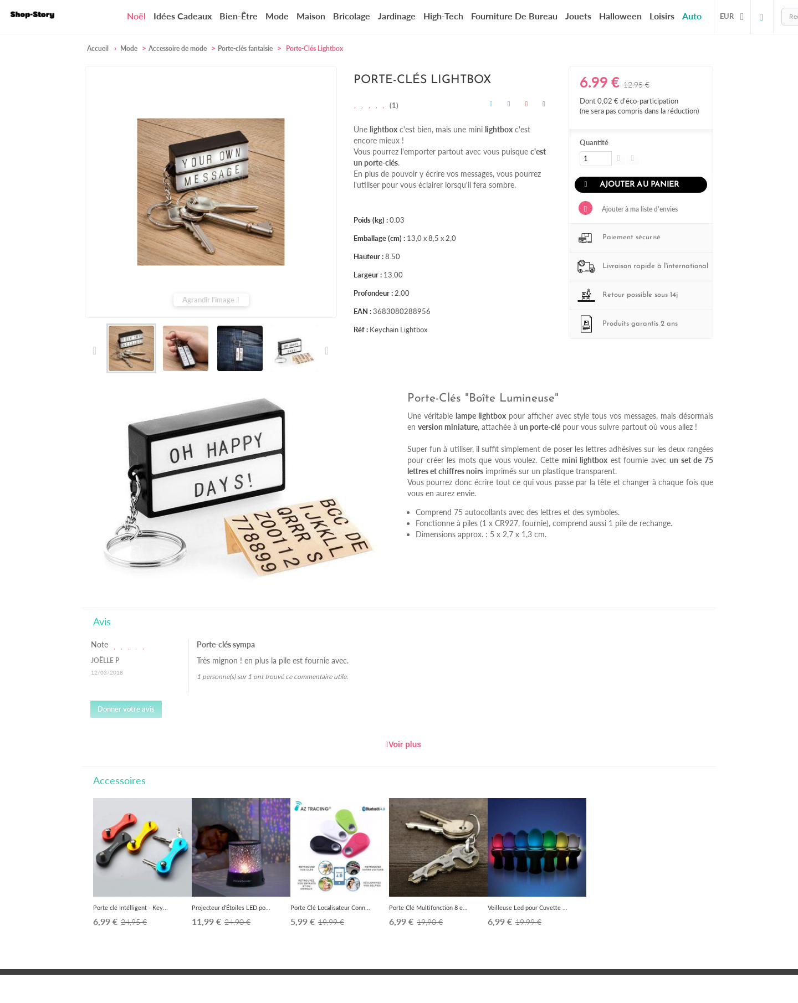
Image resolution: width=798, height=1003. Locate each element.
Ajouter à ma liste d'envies (639, 209)
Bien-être (238, 16)
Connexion (762, 16)
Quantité (594, 142)
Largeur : (368, 274)
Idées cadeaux (183, 16)
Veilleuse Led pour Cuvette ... (527, 907)
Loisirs (661, 16)
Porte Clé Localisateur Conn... (330, 907)
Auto (692, 16)
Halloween (620, 16)
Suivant (326, 350)
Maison (310, 16)
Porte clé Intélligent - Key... (130, 907)
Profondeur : (373, 293)
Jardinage (397, 16)
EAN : (362, 311)
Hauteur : (368, 256)
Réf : (361, 329)
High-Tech (443, 16)
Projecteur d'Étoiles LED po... (231, 907)
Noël (136, 16)
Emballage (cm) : (379, 238)
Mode (277, 16)
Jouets (578, 16)
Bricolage (351, 16)
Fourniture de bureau (514, 16)
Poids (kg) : (371, 219)
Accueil (98, 48)
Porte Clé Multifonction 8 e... (428, 907)
